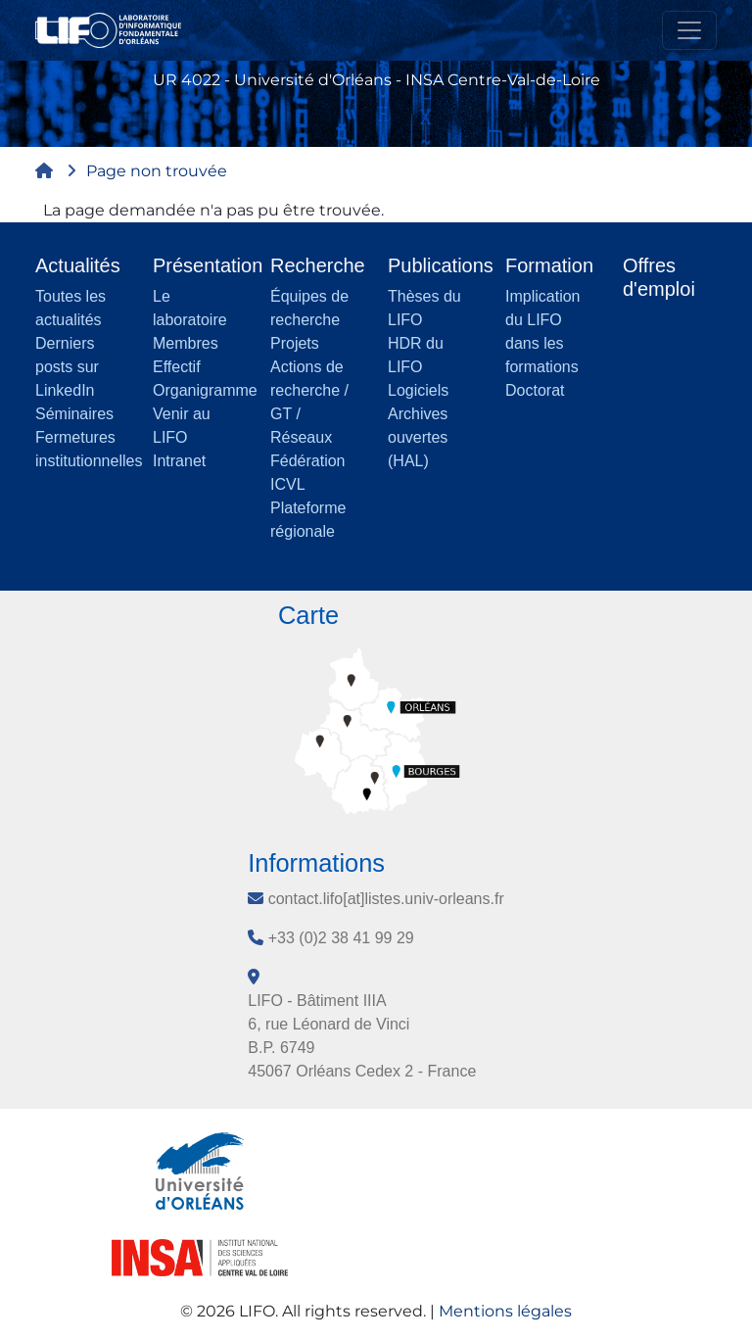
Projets (294, 343)
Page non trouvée (156, 171)
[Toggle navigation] (689, 30)
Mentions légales (505, 1311)
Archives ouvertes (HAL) (417, 437)
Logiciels (418, 390)
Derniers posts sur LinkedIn (67, 367)
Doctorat (534, 390)
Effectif (177, 367)
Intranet (179, 461)
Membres (185, 343)
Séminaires (74, 414)
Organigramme (205, 390)
